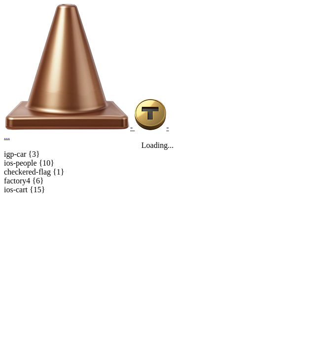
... (7, 136)
